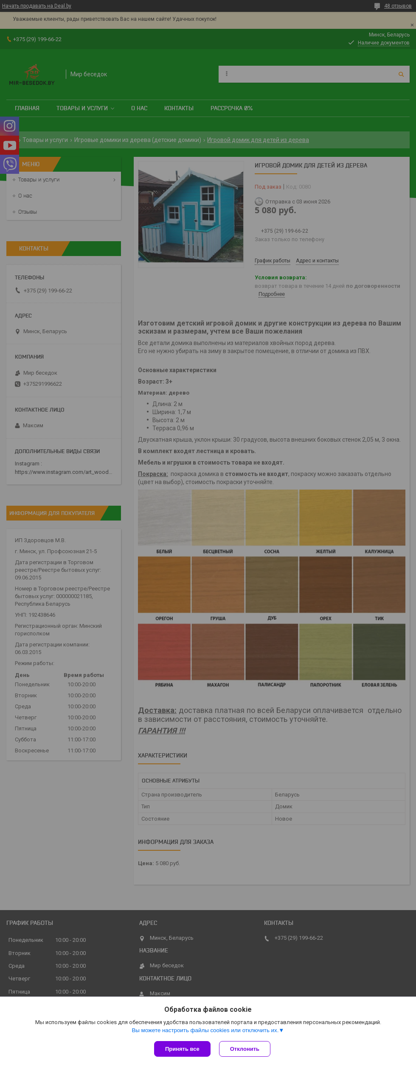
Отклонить (244, 1049)
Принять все (182, 1049)
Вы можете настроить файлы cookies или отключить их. (205, 1030)
